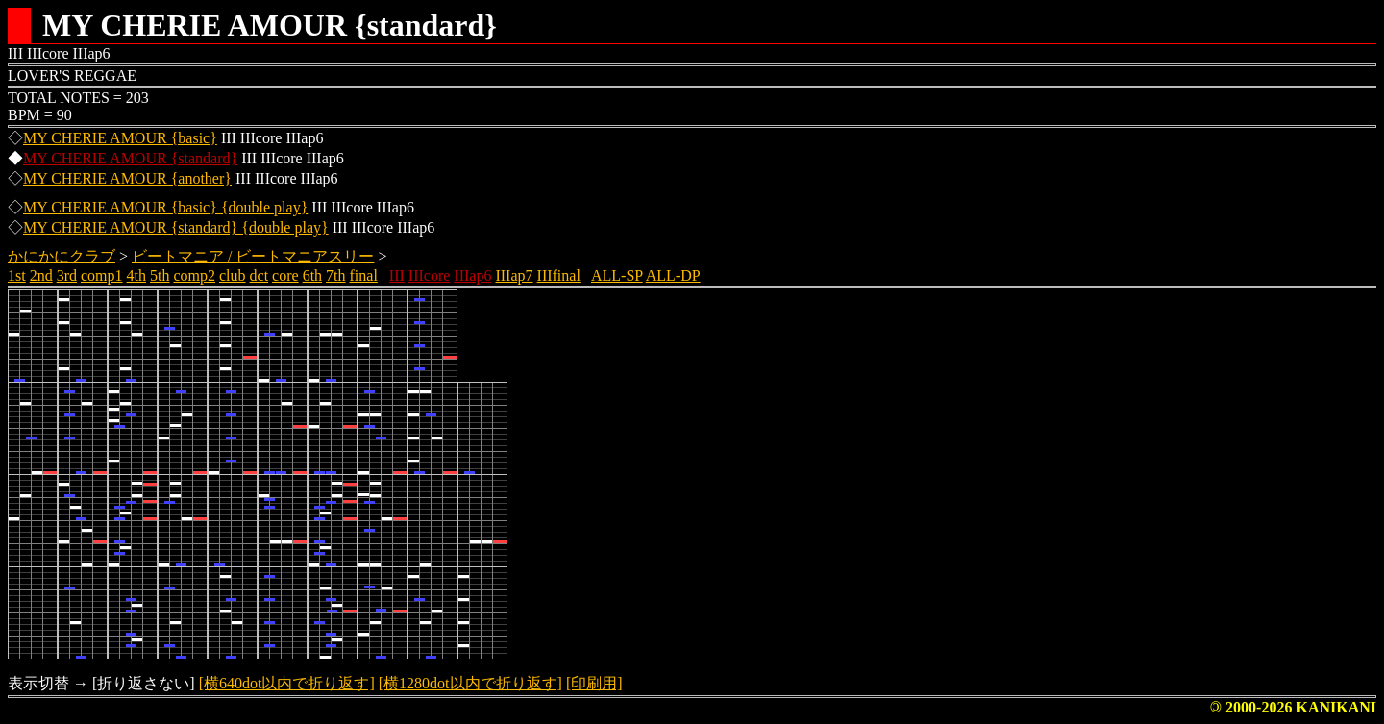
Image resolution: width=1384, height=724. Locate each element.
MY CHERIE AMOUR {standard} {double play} (176, 227)
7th (335, 275)
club (232, 275)
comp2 (194, 275)
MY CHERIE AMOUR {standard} (130, 158)
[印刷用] (594, 683)
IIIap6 (472, 275)
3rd (67, 275)
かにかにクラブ (61, 256)
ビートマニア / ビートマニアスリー (253, 256)
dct (259, 275)
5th (159, 275)
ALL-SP (617, 275)
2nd (41, 275)
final (364, 275)
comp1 (102, 275)
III (397, 275)
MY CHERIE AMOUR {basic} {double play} (165, 207)
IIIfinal (559, 275)
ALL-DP (673, 275)
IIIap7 (513, 275)
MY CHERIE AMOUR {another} (127, 178)
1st (17, 275)
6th (312, 275)
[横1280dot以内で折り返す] (470, 683)
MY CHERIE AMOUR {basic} (120, 138)
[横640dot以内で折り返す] (287, 683)
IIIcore (429, 275)
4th (136, 275)
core (285, 275)
